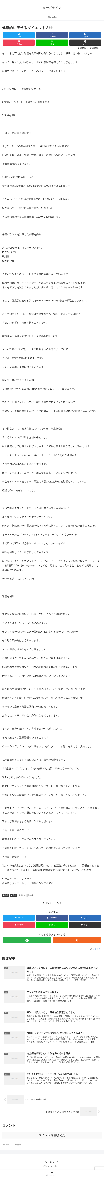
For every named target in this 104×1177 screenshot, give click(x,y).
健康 (5, 895)
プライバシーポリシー (52, 1168)
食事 (30, 895)
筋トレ (22, 895)
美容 (13, 895)
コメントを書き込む (52, 1137)
